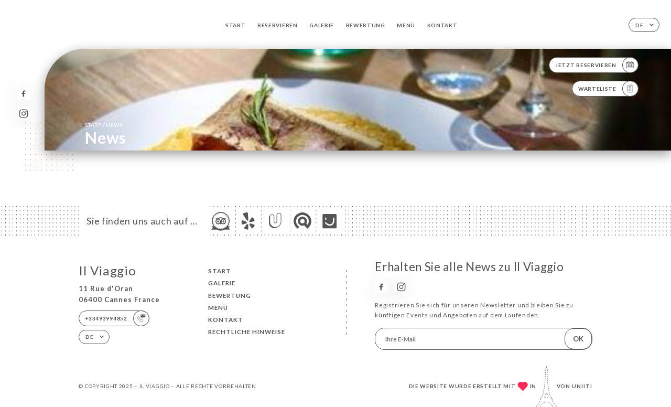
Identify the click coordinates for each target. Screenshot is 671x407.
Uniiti (582, 386)
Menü (406, 25)
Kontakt (442, 25)
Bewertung (365, 25)
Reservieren (277, 25)
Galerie (321, 25)
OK (578, 339)
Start (235, 25)
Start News (104, 124)
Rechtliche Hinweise (246, 331)
